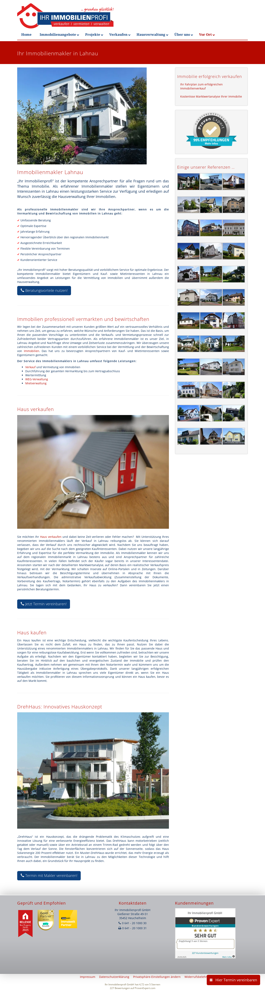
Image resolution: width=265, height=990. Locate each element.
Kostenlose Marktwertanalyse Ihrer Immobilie (211, 96)
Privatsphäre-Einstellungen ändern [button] (157, 977)
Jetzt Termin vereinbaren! (44, 603)
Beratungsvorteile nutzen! (44, 290)
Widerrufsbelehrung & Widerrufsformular (212, 977)
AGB (248, 977)
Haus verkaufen (50, 537)
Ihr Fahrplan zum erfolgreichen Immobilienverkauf (201, 86)
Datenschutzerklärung (114, 977)
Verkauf (30, 367)
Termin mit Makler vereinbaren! (49, 875)
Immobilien (31, 351)
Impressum (87, 977)
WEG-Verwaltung (36, 379)
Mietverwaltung (36, 383)
